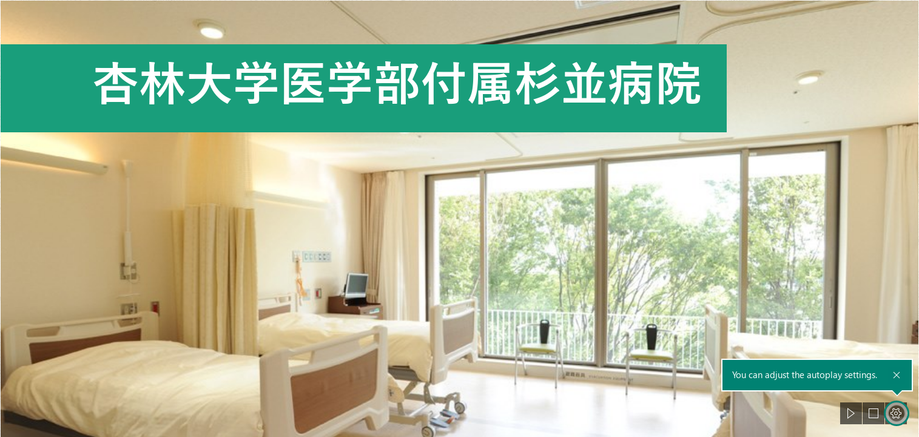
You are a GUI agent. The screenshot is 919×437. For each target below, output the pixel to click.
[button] (851, 413)
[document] (459, 218)
